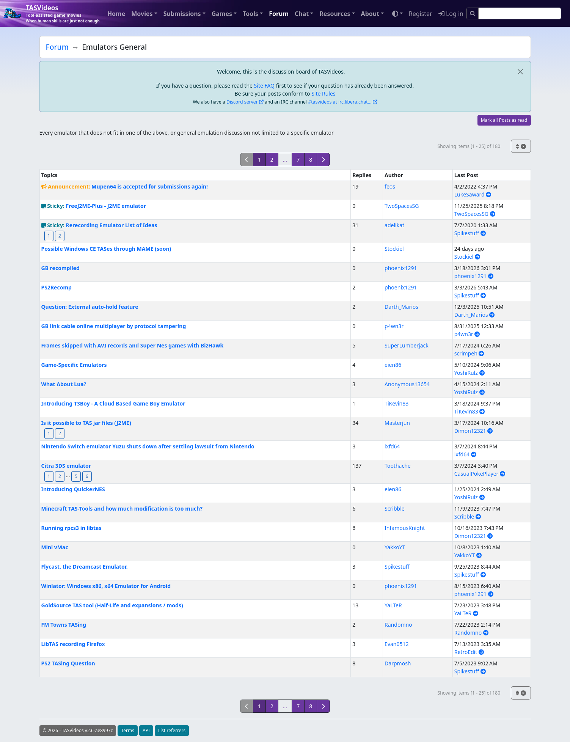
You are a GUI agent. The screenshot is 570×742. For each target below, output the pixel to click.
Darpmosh (398, 663)
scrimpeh (469, 353)
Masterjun (397, 422)
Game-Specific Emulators (74, 364)
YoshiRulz (469, 372)
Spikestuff (470, 233)
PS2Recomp (56, 287)
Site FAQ (264, 85)
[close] (520, 71)
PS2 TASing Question (68, 663)
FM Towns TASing (63, 624)
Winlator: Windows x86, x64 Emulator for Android (106, 586)
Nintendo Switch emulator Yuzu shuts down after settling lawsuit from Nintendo (147, 446)
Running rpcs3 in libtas (71, 527)
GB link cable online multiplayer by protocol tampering (113, 326)
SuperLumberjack (407, 345)
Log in (450, 13)
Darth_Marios (401, 306)
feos (390, 186)
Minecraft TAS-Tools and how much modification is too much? (122, 508)
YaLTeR (393, 605)
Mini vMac (54, 547)
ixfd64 (392, 446)
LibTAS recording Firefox (73, 644)
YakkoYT (395, 547)
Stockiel (394, 248)
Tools (250, 13)
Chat (302, 13)
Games (222, 13)
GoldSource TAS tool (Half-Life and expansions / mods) (112, 605)
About (370, 13)
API (146, 730)
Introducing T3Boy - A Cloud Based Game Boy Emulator (113, 403)
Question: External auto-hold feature (89, 306)
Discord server (242, 102)
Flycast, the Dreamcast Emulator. (84, 566)
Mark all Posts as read (504, 120)
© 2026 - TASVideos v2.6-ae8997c (78, 730)
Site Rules (323, 93)
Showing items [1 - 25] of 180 (468, 146)
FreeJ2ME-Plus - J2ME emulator (106, 205)
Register (420, 13)
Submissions (182, 13)
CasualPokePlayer (479, 473)
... (285, 159)
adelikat (394, 225)
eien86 (393, 364)
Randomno (398, 624)
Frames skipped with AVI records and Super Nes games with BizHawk (132, 345)
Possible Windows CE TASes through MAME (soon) (106, 248)
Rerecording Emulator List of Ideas (111, 225)
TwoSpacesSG (402, 205)
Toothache (398, 465)
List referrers (171, 730)
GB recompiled (60, 268)
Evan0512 (396, 644)
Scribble (395, 508)
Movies (141, 13)
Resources (334, 13)
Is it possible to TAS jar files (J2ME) (86, 422)
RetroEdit (469, 652)
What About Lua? (63, 384)
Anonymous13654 (407, 384)
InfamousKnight (405, 527)
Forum (279, 13)
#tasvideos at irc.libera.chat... (339, 102)
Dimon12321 (473, 430)
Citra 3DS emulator (66, 465)
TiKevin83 (396, 403)
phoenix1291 (401, 268)
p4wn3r (394, 326)
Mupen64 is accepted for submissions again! (149, 186)
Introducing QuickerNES (73, 489)
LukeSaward (472, 194)
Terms (127, 730)
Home (116, 13)
